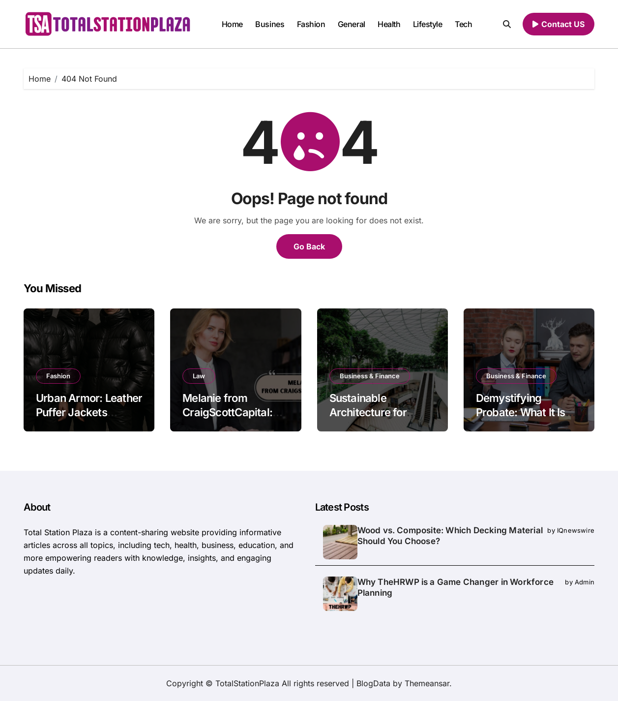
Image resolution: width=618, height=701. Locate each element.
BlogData (373, 683)
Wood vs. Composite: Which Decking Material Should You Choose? (450, 535)
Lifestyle (427, 24)
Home (232, 24)
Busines (269, 24)
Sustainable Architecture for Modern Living (368, 412)
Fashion (311, 24)
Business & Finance (370, 376)
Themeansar (427, 683)
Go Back (309, 246)
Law (199, 376)
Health (389, 24)
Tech (463, 24)
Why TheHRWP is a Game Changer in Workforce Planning (455, 587)
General (351, 24)
